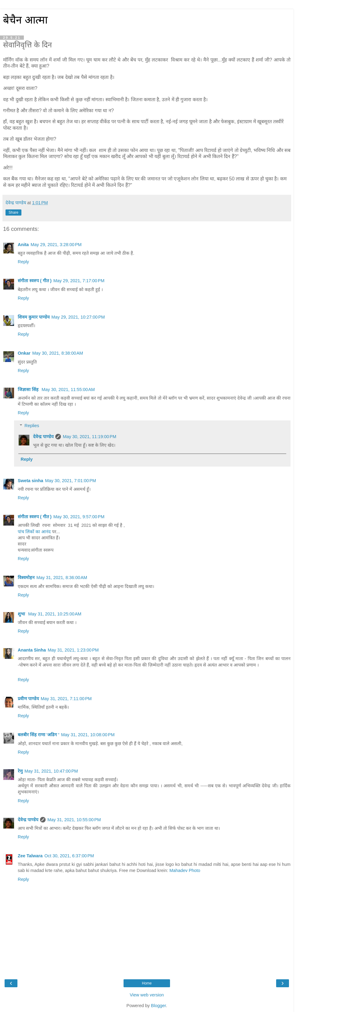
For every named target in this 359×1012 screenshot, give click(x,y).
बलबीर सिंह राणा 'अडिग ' (38, 734)
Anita (23, 244)
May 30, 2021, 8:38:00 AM (57, 353)
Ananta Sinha (32, 650)
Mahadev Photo (184, 870)
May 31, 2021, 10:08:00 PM (88, 734)
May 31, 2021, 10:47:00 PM (51, 771)
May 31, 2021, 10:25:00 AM (54, 613)
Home (147, 983)
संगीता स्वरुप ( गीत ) (35, 280)
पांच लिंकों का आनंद (34, 531)
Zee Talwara (30, 855)
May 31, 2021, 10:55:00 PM (74, 819)
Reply (23, 261)
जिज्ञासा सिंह (29, 389)
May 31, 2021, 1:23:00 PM (73, 650)
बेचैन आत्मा (25, 20)
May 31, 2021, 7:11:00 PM (66, 698)
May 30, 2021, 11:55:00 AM (68, 389)
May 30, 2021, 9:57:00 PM (79, 516)
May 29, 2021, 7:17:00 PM (79, 280)
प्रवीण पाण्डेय (28, 698)
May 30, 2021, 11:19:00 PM (89, 436)
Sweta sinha (30, 480)
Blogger (158, 1005)
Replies (31, 425)
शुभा (22, 613)
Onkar (24, 353)
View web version (147, 994)
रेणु (20, 771)
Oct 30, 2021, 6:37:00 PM (69, 855)
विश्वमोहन (26, 577)
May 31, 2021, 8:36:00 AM (61, 577)
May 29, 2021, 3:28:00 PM (56, 244)
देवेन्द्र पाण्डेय (43, 436)
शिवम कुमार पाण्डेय (34, 317)
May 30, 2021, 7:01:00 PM (70, 480)
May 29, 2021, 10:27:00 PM (78, 317)
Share (13, 212)
